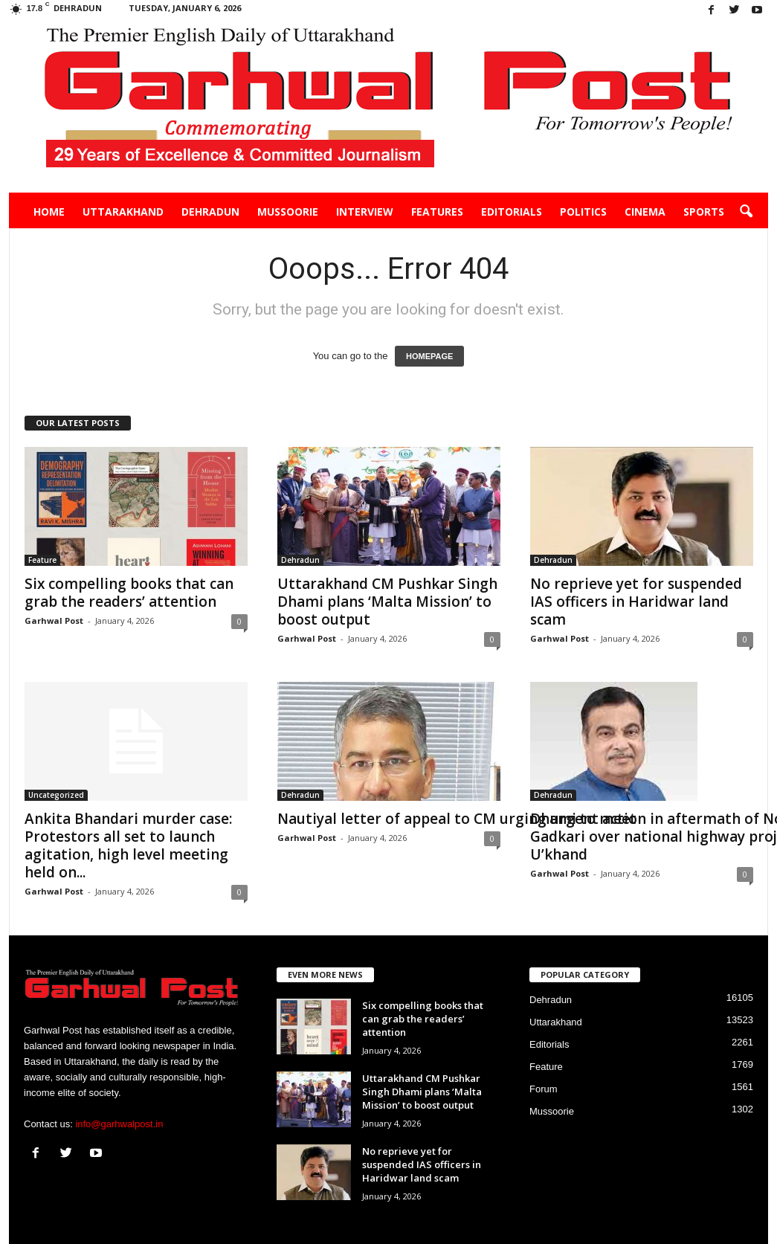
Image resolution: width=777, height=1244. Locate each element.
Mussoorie (287, 211)
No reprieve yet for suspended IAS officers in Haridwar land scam (636, 601)
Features (437, 211)
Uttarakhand (123, 211)
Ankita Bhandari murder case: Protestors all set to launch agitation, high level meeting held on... (128, 845)
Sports (703, 211)
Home (49, 211)
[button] (745, 212)
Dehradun (210, 211)
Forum (543, 1089)
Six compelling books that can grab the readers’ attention (129, 592)
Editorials (511, 211)
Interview (364, 211)
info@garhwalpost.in (119, 1123)
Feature (42, 560)
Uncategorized (56, 795)
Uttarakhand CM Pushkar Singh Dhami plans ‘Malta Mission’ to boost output (387, 601)
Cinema (645, 211)
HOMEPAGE (429, 356)
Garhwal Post (54, 620)
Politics (583, 211)
